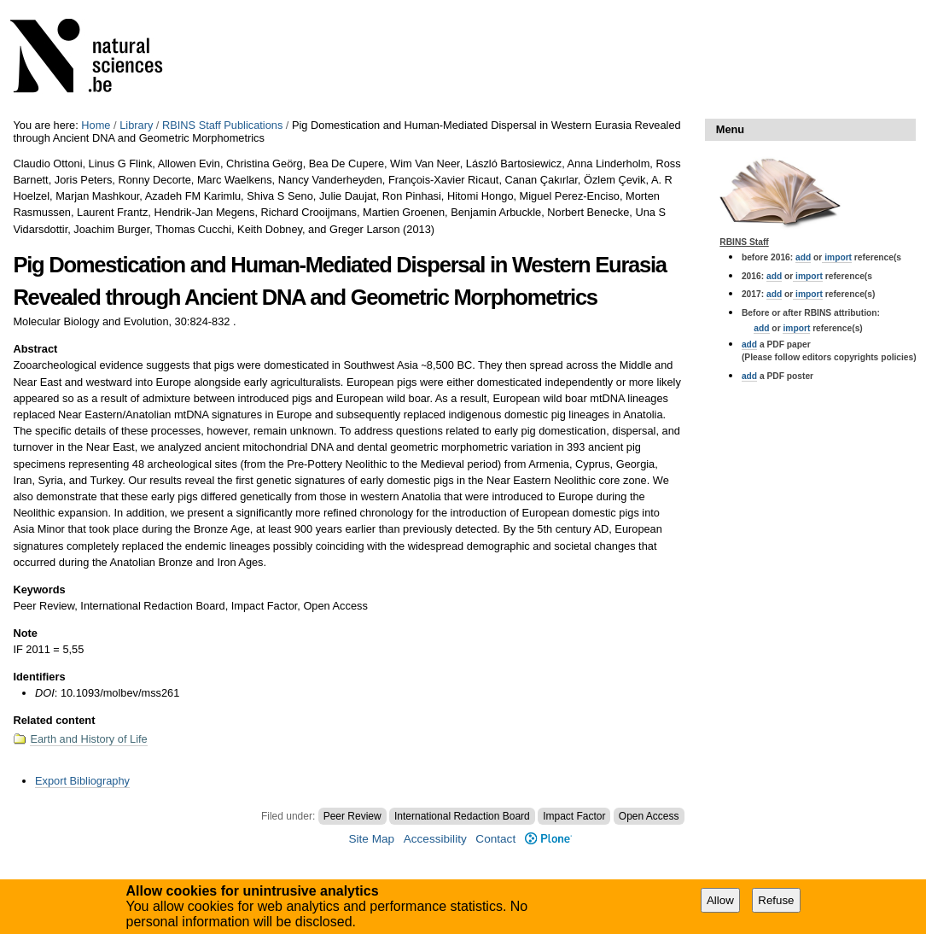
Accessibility (435, 838)
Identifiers (39, 676)
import (837, 257)
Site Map (371, 838)
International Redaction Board (462, 816)
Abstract (35, 348)
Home (95, 125)
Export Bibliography (82, 780)
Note (25, 633)
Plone (548, 838)
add (803, 257)
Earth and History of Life (88, 739)
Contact (495, 838)
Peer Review (352, 816)
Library (136, 125)
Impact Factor (574, 816)
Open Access (649, 816)
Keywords (39, 589)
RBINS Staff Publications (222, 125)
